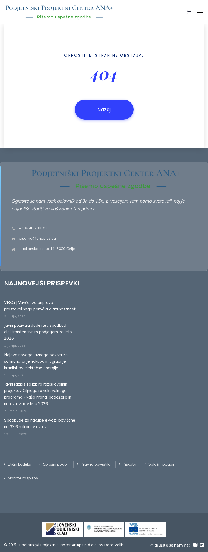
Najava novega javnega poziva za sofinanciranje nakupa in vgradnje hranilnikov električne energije (36, 361)
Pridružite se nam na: (170, 545)
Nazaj (104, 109)
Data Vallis (114, 545)
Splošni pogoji (56, 464)
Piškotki (129, 464)
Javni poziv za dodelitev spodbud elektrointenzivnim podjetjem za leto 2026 (38, 332)
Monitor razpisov (23, 478)
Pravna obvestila (95, 464)
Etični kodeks (19, 464)
